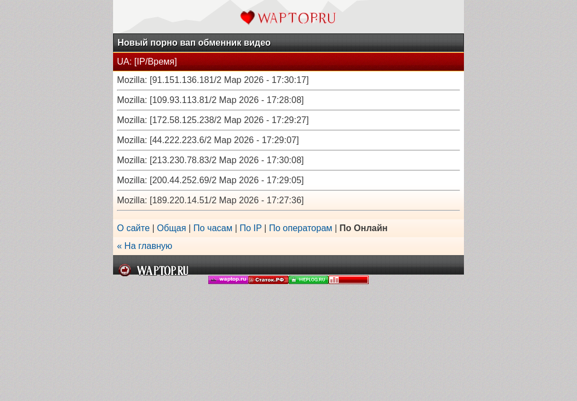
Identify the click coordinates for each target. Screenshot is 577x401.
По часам (212, 228)
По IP (250, 228)
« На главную (144, 246)
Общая (171, 228)
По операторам (300, 228)
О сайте (133, 228)
